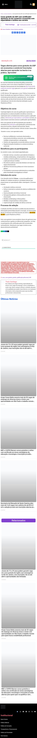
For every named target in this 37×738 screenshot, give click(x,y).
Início (2, 13)
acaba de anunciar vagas (8, 88)
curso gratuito (24, 88)
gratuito (14, 277)
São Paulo (28, 86)
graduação (12, 124)
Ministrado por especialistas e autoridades (17, 117)
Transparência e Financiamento (9, 729)
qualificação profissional (22, 277)
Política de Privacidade (6, 732)
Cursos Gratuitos (8, 13)
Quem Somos (4, 719)
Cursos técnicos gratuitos (17, 29)
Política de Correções (6, 726)
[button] (2, 231)
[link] (33, 4)
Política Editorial (5, 722)
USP (33, 86)
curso (3, 277)
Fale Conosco (4, 735)
